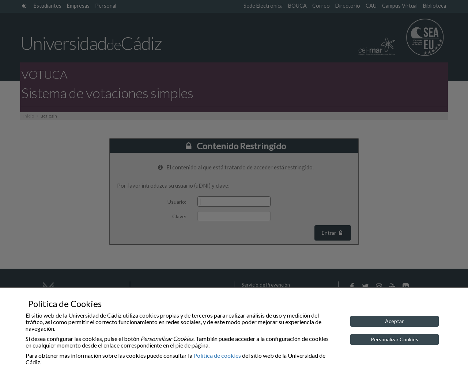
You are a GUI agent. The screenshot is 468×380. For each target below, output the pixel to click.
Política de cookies (217, 355)
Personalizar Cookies (394, 339)
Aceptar (394, 321)
